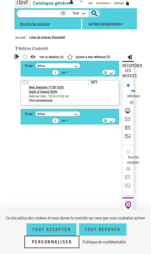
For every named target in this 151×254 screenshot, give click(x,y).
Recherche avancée (35, 23)
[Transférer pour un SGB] (128, 137)
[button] (63, 13)
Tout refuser (102, 229)
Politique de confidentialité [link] (104, 242)
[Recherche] (38, 13)
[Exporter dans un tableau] (128, 129)
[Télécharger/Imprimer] (128, 112)
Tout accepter (51, 229)
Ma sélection (133, 93)
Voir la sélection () (51, 57)
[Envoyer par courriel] (128, 120)
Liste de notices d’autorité (47, 37)
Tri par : (29, 65)
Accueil (20, 37)
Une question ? (103, 3)
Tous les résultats (133, 160)
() (88, 57)
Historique (119, 3)
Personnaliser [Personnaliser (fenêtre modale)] (52, 242)
